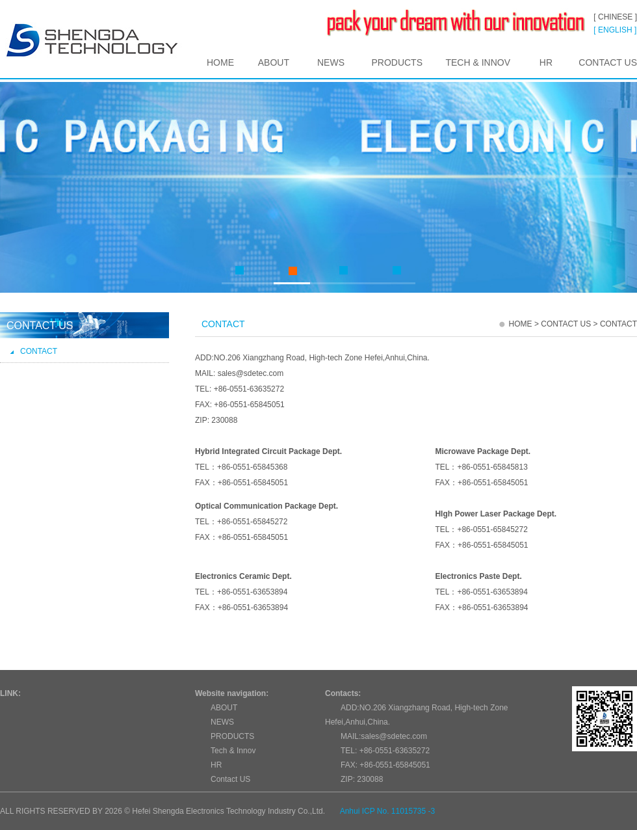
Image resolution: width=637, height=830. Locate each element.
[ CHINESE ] (615, 16)
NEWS (330, 62)
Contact (33, 351)
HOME (220, 62)
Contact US (607, 62)
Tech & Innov (477, 62)
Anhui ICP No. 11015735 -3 (388, 811)
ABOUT (273, 62)
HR (546, 62)
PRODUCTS (396, 62)
